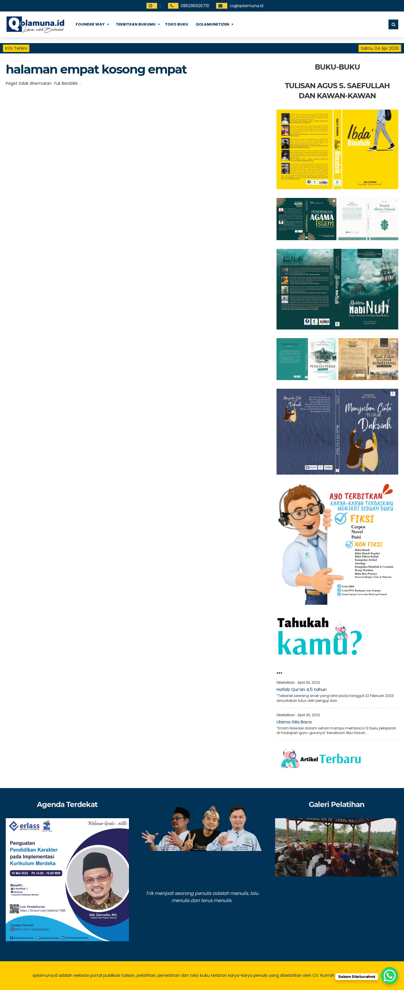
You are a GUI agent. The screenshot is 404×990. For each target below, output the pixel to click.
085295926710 (195, 6)
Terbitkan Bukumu (136, 24)
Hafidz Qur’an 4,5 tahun (302, 689)
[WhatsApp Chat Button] (389, 975)
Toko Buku (176, 24)
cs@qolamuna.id (246, 6)
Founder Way (90, 24)
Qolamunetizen (212, 24)
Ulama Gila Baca (294, 722)
